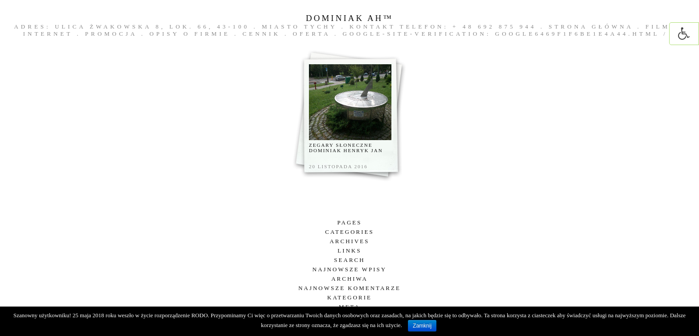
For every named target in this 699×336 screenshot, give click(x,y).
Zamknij (422, 326)
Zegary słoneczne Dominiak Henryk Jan (346, 147)
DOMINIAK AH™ (349, 18)
